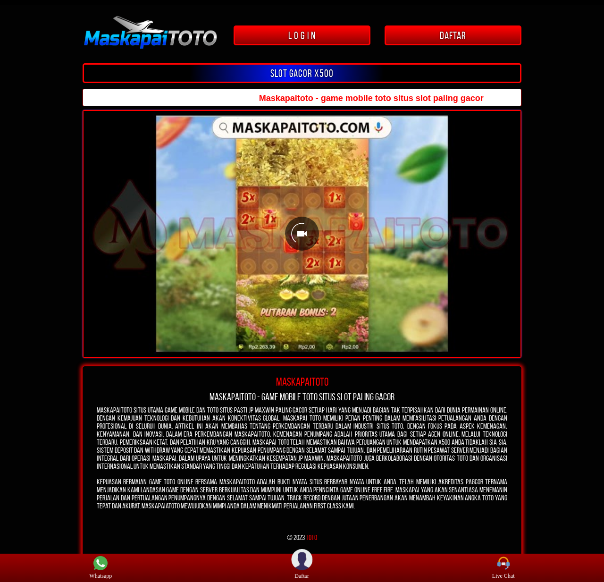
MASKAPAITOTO (302, 382)
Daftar (302, 567)
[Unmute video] (302, 234)
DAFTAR (453, 35)
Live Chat (503, 567)
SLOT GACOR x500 (302, 73)
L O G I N (302, 35)
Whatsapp (100, 567)
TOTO (311, 537)
